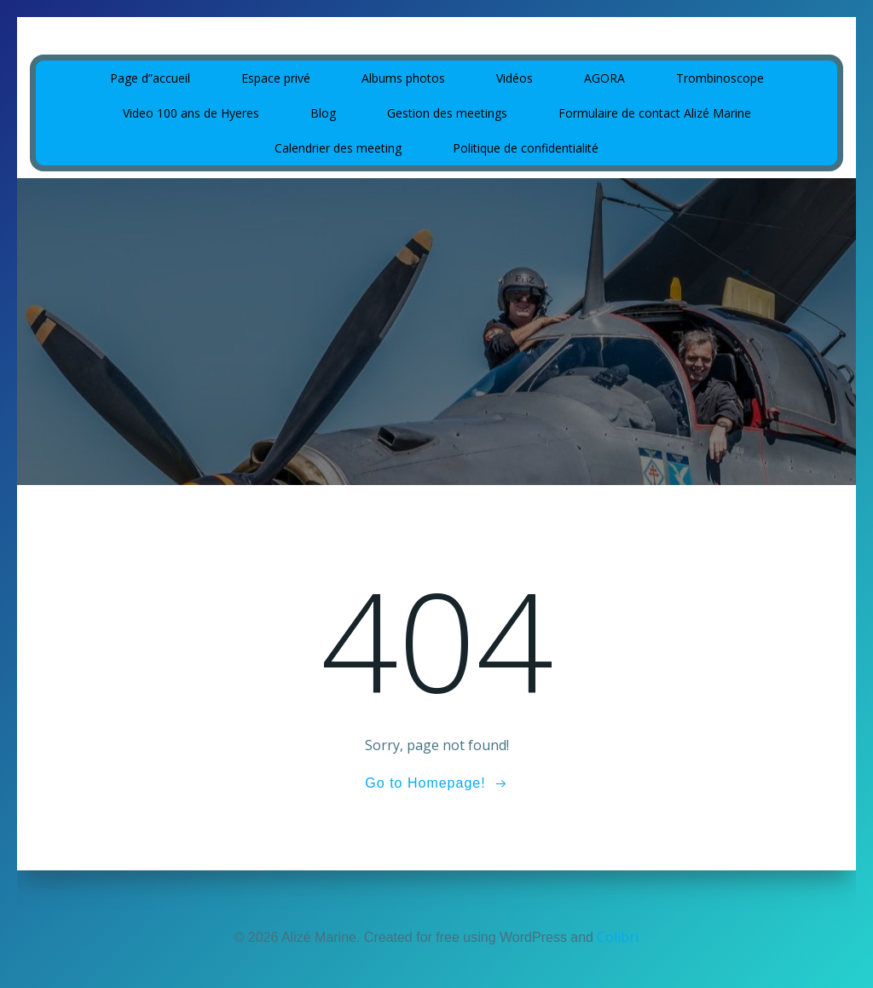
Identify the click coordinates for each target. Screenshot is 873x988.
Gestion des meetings (447, 113)
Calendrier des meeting (338, 148)
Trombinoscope (720, 78)
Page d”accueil (150, 78)
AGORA (604, 78)
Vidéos (514, 78)
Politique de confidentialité (525, 148)
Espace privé (275, 78)
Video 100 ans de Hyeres (191, 113)
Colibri (618, 936)
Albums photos (403, 78)
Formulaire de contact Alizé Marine (654, 113)
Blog (323, 113)
